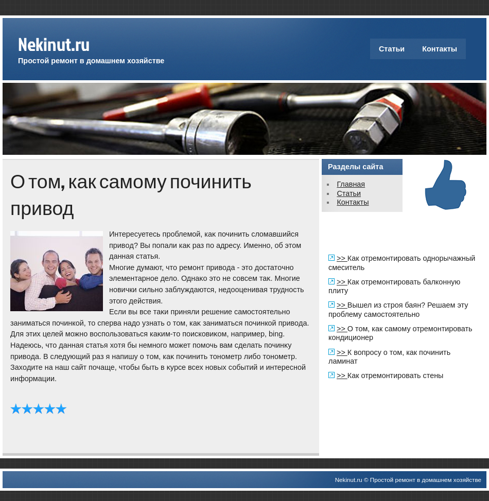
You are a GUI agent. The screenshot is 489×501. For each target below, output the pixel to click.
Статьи (392, 49)
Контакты (439, 49)
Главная (351, 184)
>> (342, 258)
